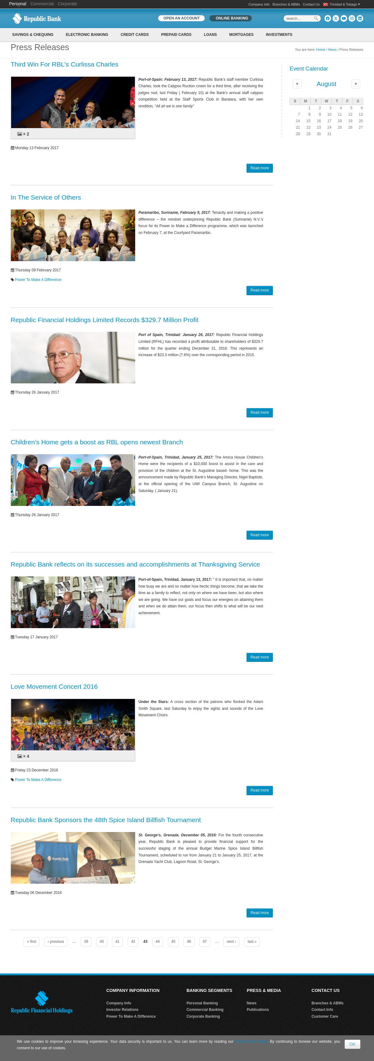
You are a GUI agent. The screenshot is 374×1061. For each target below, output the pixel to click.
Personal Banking (202, 1003)
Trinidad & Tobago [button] (345, 4)
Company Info (258, 4)
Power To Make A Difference (38, 280)
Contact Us (311, 4)
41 (117, 941)
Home (320, 49)
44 (158, 941)
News (332, 49)
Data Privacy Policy (251, 1041)
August (326, 83)
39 (86, 941)
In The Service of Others (46, 197)
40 (102, 941)
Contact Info (322, 1009)
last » (252, 941)
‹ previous (56, 941)
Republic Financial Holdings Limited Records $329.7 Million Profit (105, 319)
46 (189, 941)
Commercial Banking (205, 1009)
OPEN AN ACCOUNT (181, 18)
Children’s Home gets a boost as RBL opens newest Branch (97, 442)
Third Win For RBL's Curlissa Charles (64, 64)
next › (231, 941)
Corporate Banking (203, 1016)
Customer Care (325, 1016)
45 (173, 941)
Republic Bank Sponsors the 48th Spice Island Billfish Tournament (106, 819)
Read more (260, 168)
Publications (258, 1009)
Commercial (42, 3)
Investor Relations (122, 1009)
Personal (18, 3)
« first (31, 941)
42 (133, 941)
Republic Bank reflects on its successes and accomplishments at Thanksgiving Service (135, 564)
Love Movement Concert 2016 (54, 686)
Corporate (67, 3)
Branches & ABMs (286, 4)
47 (205, 941)
